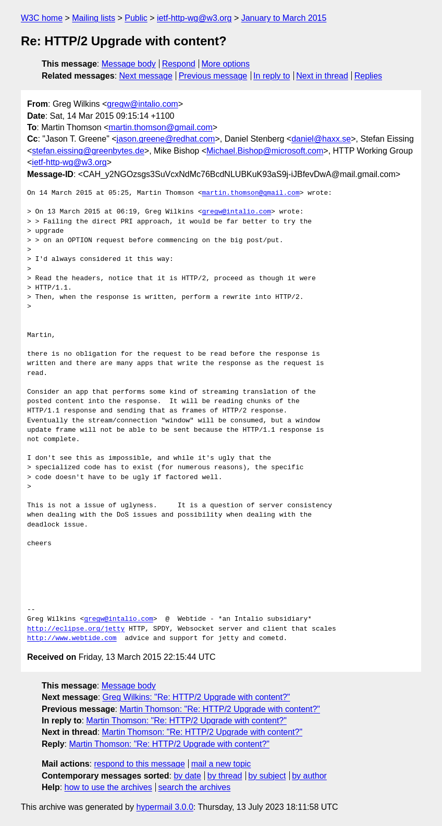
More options (226, 63)
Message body (129, 63)
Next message (146, 75)
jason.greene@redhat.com (166, 138)
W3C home (42, 18)
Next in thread (322, 75)
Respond (178, 63)
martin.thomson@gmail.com (160, 127)
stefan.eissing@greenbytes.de (88, 150)
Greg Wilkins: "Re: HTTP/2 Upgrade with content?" (196, 697)
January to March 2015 (284, 18)
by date (187, 775)
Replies (368, 75)
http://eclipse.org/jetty (76, 629)
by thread (224, 775)
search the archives (194, 787)
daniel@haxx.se (321, 138)
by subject (267, 775)
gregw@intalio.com (142, 103)
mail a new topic (221, 763)
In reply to (271, 75)
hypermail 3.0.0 (164, 807)
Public (136, 18)
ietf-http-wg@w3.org (194, 18)
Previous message (213, 75)
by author (309, 775)
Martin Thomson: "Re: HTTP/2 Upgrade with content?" (219, 709)
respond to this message (139, 763)
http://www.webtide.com (72, 638)
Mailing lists (93, 18)
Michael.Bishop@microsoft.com (264, 150)
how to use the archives (108, 787)
